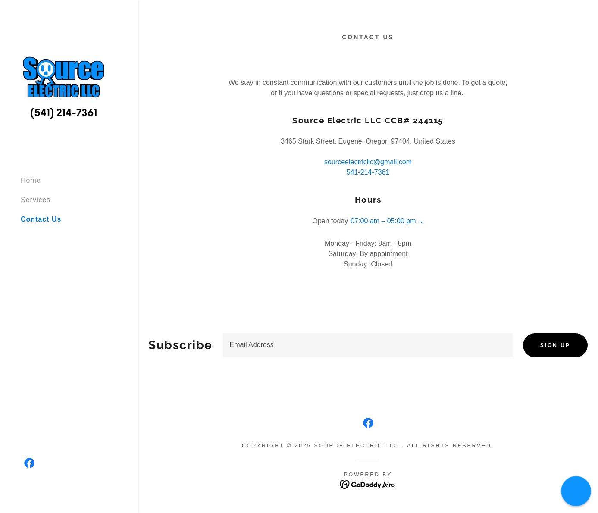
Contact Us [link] (41, 219)
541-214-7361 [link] (368, 172)
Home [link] (31, 180)
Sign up (555, 345)
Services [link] (35, 199)
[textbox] (368, 345)
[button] (419, 222)
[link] (64, 84)
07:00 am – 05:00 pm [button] (383, 221)
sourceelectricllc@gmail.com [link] (368, 162)
